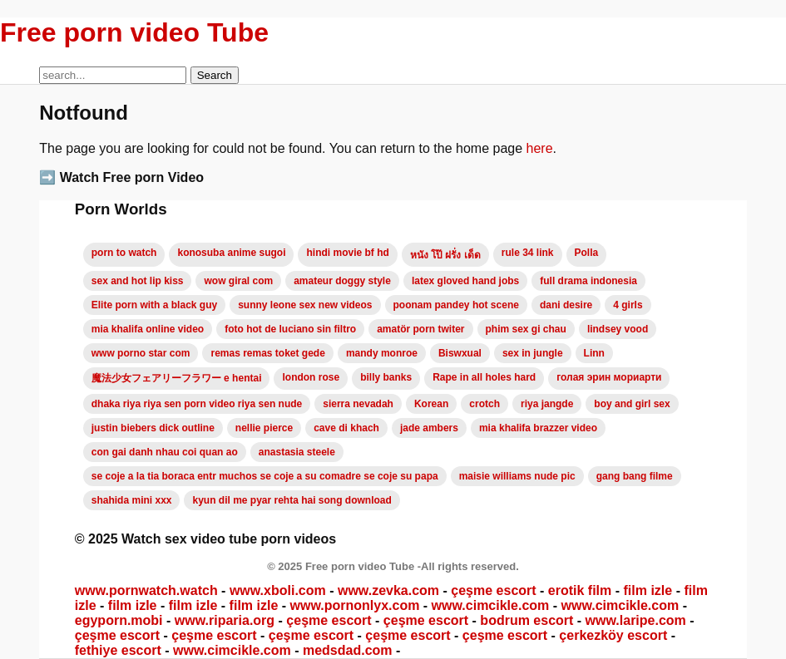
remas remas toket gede (267, 353)
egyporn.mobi (119, 620)
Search (214, 75)
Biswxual (460, 353)
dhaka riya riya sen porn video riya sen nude (196, 404)
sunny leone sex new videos (305, 305)
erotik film (579, 590)
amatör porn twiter (420, 329)
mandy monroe (382, 353)
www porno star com (140, 353)
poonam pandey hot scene (456, 305)
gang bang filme (634, 476)
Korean (431, 404)
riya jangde (547, 404)
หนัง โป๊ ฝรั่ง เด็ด (445, 255)
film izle (648, 590)
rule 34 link (528, 252)
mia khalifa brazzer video (538, 428)
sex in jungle (532, 353)
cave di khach (346, 428)
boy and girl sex (632, 404)
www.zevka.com (388, 590)
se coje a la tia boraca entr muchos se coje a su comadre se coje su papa (264, 476)
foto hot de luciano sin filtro (290, 329)
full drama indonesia (588, 281)
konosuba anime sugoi (231, 252)
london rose (310, 377)
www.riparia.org (224, 620)
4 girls (627, 305)
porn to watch (124, 252)
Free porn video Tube (134, 32)
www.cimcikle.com (491, 605)
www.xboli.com (278, 590)
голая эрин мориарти (608, 377)
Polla (587, 252)
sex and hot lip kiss (137, 281)
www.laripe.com (636, 620)
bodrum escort (526, 620)
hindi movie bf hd (347, 252)
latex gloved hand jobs (465, 281)
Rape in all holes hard (484, 377)
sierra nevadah (358, 404)
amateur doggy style (342, 281)
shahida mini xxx (131, 500)
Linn (594, 353)
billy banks (386, 377)
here (539, 148)
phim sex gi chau (526, 329)
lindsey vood (617, 329)
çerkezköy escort (613, 635)
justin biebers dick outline (153, 428)
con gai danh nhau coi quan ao (164, 452)
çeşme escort (493, 590)
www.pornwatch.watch (146, 590)
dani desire (566, 305)
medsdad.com (348, 650)
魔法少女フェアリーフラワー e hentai (176, 378)
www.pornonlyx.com (355, 605)
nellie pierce (264, 428)
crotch (484, 404)
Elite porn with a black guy (154, 305)
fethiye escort (118, 650)
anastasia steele (297, 452)
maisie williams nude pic (517, 476)
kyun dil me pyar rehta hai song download (291, 500)
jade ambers (429, 428)
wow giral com (238, 281)
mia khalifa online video (147, 329)
